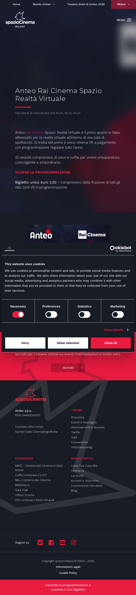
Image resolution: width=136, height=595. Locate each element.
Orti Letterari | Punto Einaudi (34, 500)
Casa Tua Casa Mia (84, 465)
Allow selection (68, 343)
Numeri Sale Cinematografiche (36, 431)
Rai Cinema (35, 132)
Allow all (110, 343)
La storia (77, 475)
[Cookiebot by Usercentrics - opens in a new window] (113, 249)
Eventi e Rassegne (84, 422)
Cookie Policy (68, 572)
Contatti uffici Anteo (29, 426)
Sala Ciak (21, 490)
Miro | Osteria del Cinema (32, 480)
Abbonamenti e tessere (88, 427)
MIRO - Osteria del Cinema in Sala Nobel (38, 468)
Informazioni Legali (68, 566)
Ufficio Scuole (24, 495)
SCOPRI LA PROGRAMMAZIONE (42, 172)
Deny (25, 343)
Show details (113, 330)
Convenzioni (79, 442)
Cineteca (77, 470)
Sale (74, 437)
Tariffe (75, 432)
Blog (74, 490)
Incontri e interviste (84, 480)
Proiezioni (77, 417)
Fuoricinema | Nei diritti (87, 485)
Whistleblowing (81, 447)
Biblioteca (22, 485)
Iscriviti (68, 368)
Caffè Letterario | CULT (31, 475)
